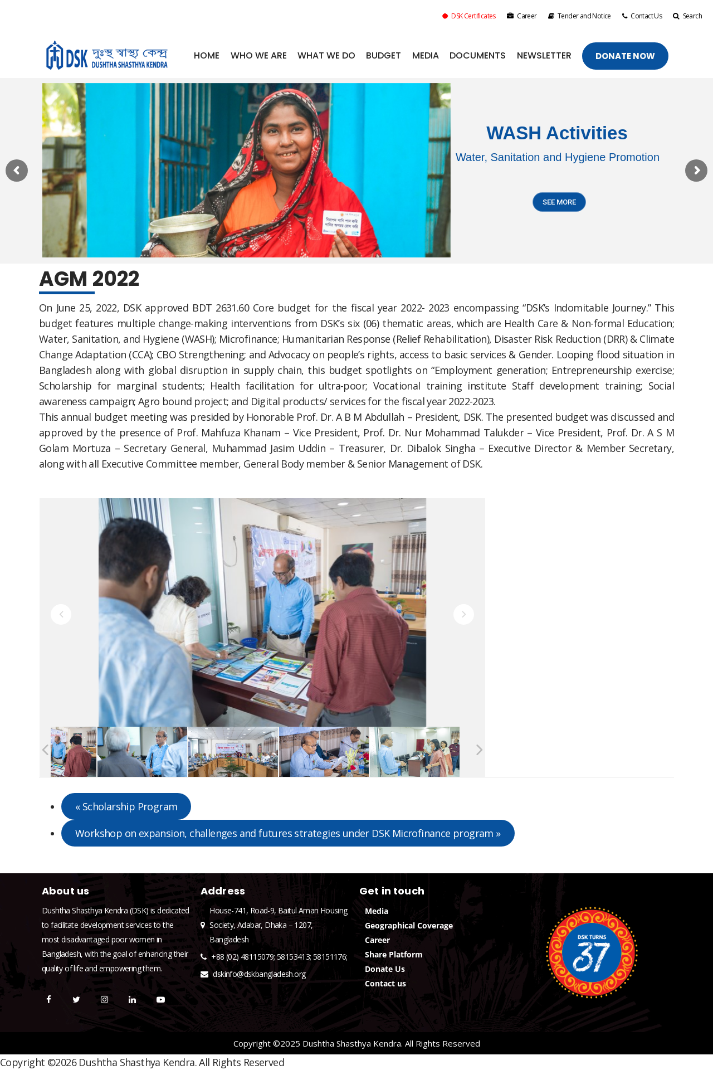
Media (376, 911)
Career (522, 16)
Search (687, 16)
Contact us (385, 983)
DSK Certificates (469, 16)
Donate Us (385, 969)
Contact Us (642, 16)
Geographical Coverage (409, 925)
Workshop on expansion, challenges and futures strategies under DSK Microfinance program (288, 833)
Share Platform (394, 954)
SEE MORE (559, 202)
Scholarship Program (126, 806)
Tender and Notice (579, 16)
